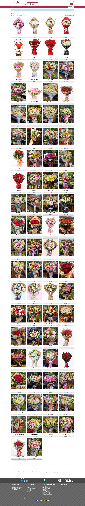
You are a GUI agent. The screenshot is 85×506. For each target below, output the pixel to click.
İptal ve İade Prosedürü (16, 488)
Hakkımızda (28, 487)
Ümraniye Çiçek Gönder (46, 492)
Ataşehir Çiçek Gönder (46, 487)
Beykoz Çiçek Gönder (45, 489)
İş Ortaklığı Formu (29, 491)
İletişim (28, 486)
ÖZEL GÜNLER (21, 6)
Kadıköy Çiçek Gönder (46, 491)
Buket (19, 10)
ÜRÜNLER (30, 6)
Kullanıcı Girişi (56, 1)
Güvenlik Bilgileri (29, 489)
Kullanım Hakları (45, 498)
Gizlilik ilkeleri (39, 498)
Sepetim (71, 1)
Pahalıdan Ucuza (22, 15)
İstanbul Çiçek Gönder (46, 486)
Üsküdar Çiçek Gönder (46, 493)
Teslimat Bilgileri (29, 490)
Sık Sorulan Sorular (15, 489)
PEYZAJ (49, 6)
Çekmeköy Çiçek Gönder (46, 490)
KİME (14, 6)
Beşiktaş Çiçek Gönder (46, 488)
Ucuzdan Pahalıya (14, 15)
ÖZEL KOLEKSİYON (40, 6)
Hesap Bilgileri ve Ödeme (31, 488)
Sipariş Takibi (64, 1)
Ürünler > (15, 10)
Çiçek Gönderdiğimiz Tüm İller (47, 494)
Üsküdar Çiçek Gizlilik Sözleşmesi (17, 487)
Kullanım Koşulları (15, 486)
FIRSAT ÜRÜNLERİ (59, 6)
